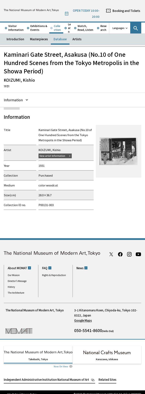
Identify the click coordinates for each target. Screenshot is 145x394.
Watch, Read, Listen (85, 28)
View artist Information (54, 155)
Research (103, 28)
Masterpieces (39, 39)
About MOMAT (17, 267)
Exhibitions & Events (38, 28)
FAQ (44, 267)
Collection (57, 28)
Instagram (129, 253)
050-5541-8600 (88, 330)
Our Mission (14, 274)
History (11, 286)
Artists (76, 39)
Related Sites (107, 376)
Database (60, 39)
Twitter (111, 253)
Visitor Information (16, 28)
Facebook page (120, 253)
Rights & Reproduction (54, 274)
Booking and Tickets (126, 11)
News (79, 267)
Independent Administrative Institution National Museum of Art (46, 376)
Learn (69, 27)
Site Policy (13, 390)
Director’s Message (17, 280)
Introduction (15, 39)
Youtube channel (138, 253)
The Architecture (16, 292)
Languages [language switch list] (118, 27)
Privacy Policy (29, 390)
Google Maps (83, 320)
